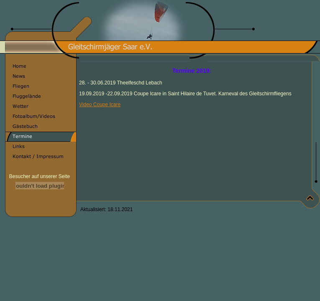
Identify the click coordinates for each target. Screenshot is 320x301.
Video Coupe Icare (99, 104)
